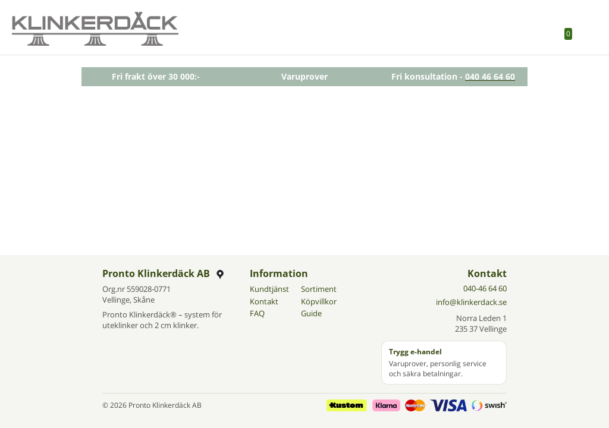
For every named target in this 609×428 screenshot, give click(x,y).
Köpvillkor (319, 301)
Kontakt (264, 301)
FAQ (257, 313)
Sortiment (319, 289)
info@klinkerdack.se (471, 302)
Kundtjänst (269, 289)
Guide (311, 313)
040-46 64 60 (485, 288)
